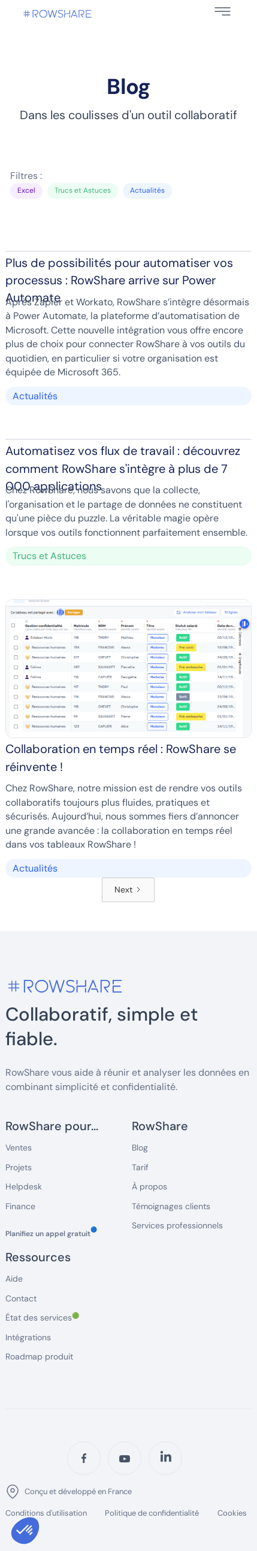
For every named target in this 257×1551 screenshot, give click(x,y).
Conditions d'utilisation (46, 1513)
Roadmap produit (39, 1356)
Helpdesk (23, 1186)
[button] (222, 11)
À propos (149, 1186)
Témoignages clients (171, 1206)
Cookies (232, 1513)
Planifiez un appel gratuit (51, 1234)
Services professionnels (177, 1225)
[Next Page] (128, 890)
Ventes (18, 1147)
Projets (18, 1167)
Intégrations (28, 1337)
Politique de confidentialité (152, 1513)
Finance (20, 1206)
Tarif (140, 1167)
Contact (21, 1298)
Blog (140, 1147)
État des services (42, 1317)
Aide (14, 1278)
